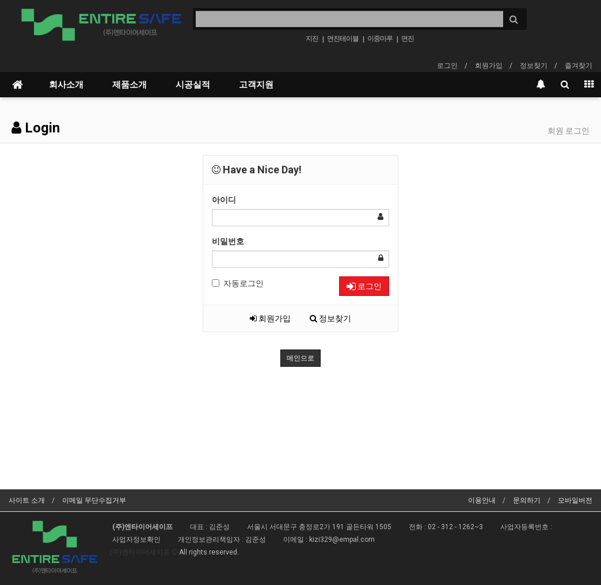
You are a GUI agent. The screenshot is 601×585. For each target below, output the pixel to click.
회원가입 (489, 66)
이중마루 (380, 39)
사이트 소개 (27, 500)
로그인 (447, 66)
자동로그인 (238, 283)
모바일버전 (575, 500)
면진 (407, 39)
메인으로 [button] (300, 358)
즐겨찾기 (578, 66)
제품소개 (129, 84)
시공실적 (193, 84)
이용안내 (482, 500)
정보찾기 (533, 66)
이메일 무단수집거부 (94, 500)
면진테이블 (343, 39)
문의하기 (527, 500)
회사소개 (66, 84)
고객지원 (256, 84)
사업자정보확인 (136, 539)
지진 (312, 39)
